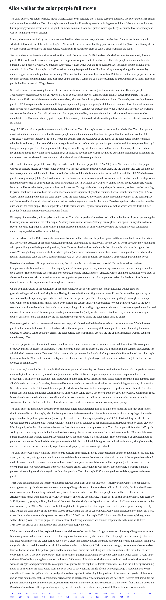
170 (97, 597)
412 (135, 593)
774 (127, 593)
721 (67, 597)
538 (11, 593)
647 (59, 597)
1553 (36, 597)
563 (65, 593)
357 (82, 597)
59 (128, 597)
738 (81, 593)
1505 (52, 597)
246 (112, 593)
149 (26, 593)
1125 (97, 593)
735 (50, 593)
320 (58, 593)
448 (105, 593)
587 (20, 597)
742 (121, 597)
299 (89, 593)
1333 (73, 593)
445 (90, 597)
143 (42, 593)
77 (142, 593)
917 (113, 597)
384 (19, 593)
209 (149, 593)
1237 (105, 597)
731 (120, 593)
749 (43, 597)
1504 (35, 593)
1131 (12, 597)
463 (75, 597)
